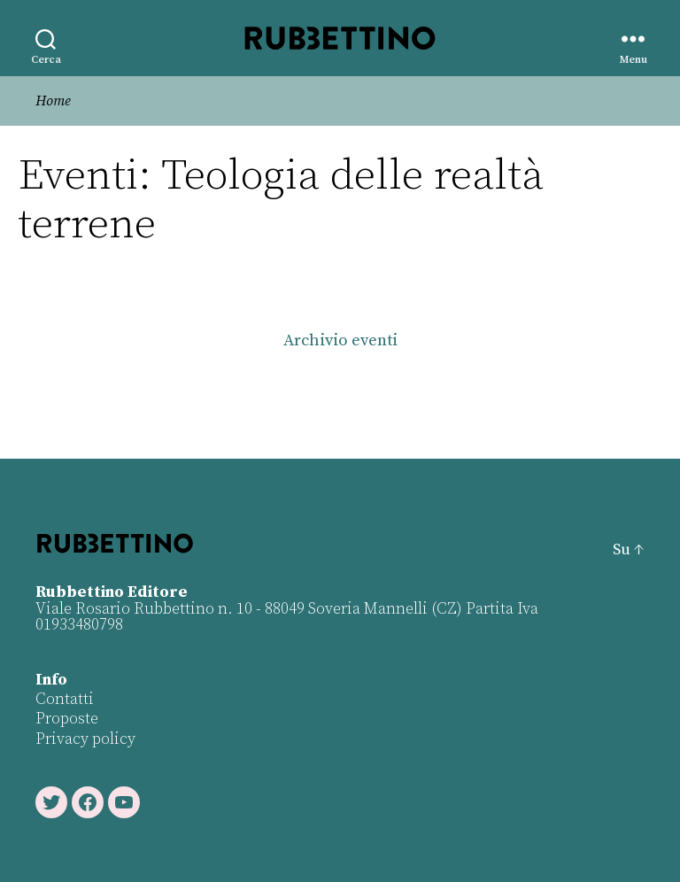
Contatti (64, 699)
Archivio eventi (340, 340)
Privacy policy (85, 739)
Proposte (66, 718)
